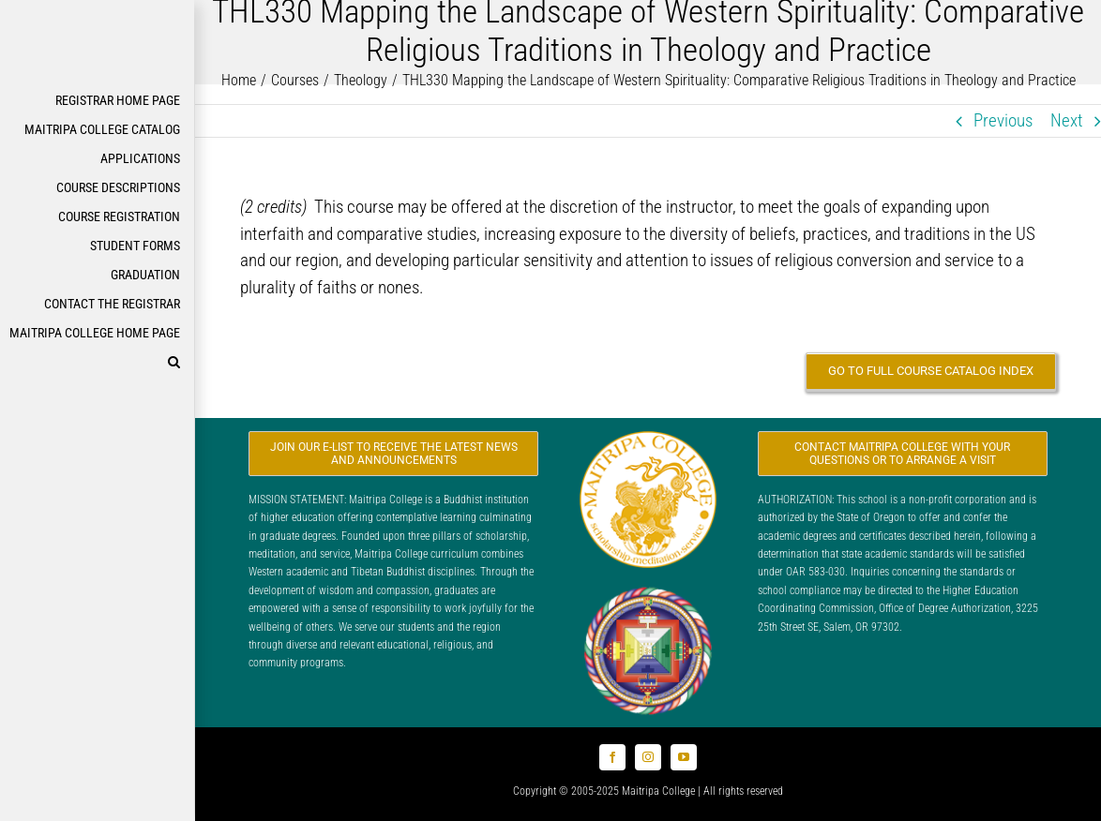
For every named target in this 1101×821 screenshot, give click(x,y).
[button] (97, 362)
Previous (1003, 120)
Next (1066, 120)
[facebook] (612, 757)
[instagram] (648, 757)
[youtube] (684, 757)
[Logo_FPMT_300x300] (648, 591)
